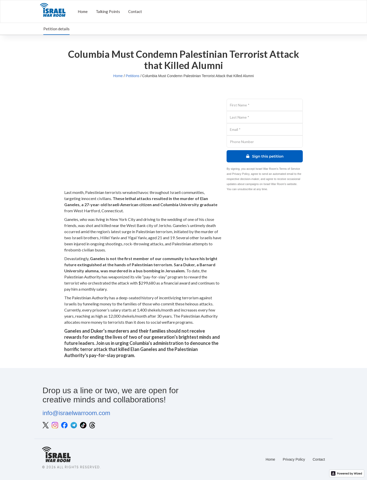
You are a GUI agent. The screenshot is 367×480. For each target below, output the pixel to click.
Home (83, 11)
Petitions (132, 76)
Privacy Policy (241, 173)
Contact (135, 11)
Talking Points (108, 11)
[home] (53, 11)
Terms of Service (289, 168)
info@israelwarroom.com (76, 413)
